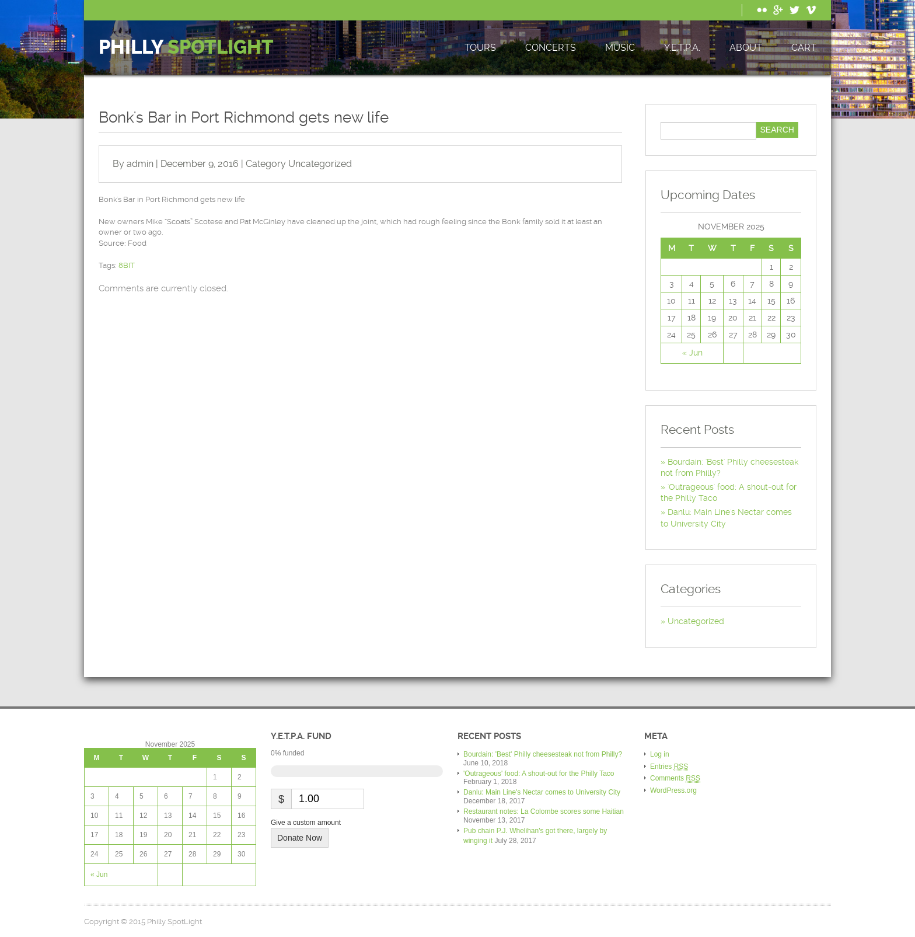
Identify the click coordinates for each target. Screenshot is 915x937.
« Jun (692, 352)
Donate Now (299, 837)
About (745, 47)
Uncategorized (320, 163)
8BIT (126, 265)
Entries (669, 766)
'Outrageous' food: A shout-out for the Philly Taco (538, 773)
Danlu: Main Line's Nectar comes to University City (541, 792)
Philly (186, 47)
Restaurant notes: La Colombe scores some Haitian (543, 811)
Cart (803, 47)
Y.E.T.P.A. (682, 47)
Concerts (550, 47)
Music (620, 47)
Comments (675, 778)
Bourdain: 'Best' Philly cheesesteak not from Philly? (542, 754)
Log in (659, 754)
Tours (480, 47)
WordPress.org (673, 790)
